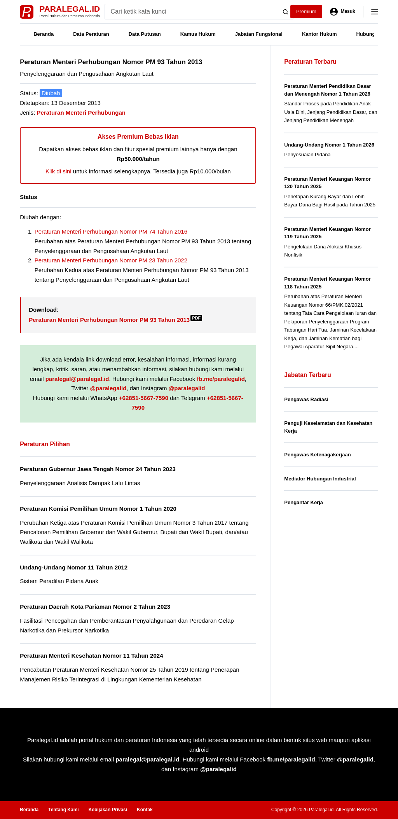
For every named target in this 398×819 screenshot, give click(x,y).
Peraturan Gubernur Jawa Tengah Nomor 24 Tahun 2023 (98, 469)
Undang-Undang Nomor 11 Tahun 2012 (73, 567)
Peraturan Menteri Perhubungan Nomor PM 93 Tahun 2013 (115, 319)
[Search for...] (191, 11)
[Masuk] (342, 12)
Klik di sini (58, 171)
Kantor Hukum (319, 34)
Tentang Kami (63, 809)
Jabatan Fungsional (259, 34)
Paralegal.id (69, 8)
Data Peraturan (91, 34)
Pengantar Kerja (303, 502)
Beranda (43, 34)
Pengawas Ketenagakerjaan (317, 455)
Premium (306, 11)
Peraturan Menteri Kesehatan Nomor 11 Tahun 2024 (91, 655)
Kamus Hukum (198, 34)
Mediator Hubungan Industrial (320, 479)
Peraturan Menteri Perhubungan (81, 112)
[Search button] (285, 11)
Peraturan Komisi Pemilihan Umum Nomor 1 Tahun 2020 (98, 508)
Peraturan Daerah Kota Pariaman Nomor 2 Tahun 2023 (95, 606)
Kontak (145, 809)
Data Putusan (145, 34)
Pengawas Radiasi (306, 399)
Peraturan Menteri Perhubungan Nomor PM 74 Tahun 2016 (111, 231)
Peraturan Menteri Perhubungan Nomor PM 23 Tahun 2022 (111, 260)
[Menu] (374, 11)
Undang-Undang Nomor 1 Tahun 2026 (329, 145)
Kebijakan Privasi (108, 809)
